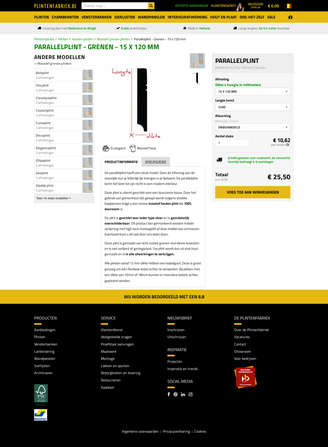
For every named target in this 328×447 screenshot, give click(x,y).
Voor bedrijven (245, 358)
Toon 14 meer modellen (53, 198)
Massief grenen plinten (113, 39)
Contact (240, 344)
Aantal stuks (224, 136)
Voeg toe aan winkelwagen (253, 192)
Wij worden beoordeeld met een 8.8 (164, 296)
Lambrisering (44, 351)
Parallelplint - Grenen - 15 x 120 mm (160, 39)
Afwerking (223, 115)
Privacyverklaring (176, 431)
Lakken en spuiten (115, 365)
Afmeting (222, 79)
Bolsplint (42, 72)
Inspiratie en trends (182, 368)
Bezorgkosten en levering (120, 372)
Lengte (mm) (224, 100)
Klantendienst (112, 329)
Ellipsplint (43, 160)
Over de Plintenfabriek (251, 329)
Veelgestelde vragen (116, 337)
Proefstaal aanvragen (117, 344)
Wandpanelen (44, 358)
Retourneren (111, 380)
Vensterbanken (45, 344)
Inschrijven (175, 329)
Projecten (174, 361)
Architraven (43, 372)
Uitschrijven (176, 337)
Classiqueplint (46, 97)
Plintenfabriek (44, 39)
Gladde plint (44, 185)
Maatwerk (109, 351)
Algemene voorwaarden (140, 431)
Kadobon (107, 387)
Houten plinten (82, 39)
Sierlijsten (42, 365)
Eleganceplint (46, 148)
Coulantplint (45, 110)
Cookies (200, 431)
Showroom (242, 351)
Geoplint (42, 173)
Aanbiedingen (44, 329)
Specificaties (155, 161)
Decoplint (43, 135)
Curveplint (43, 122)
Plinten (63, 39)
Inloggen (255, 5)
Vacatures (242, 337)
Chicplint (42, 85)
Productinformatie (121, 161)
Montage (108, 358)
